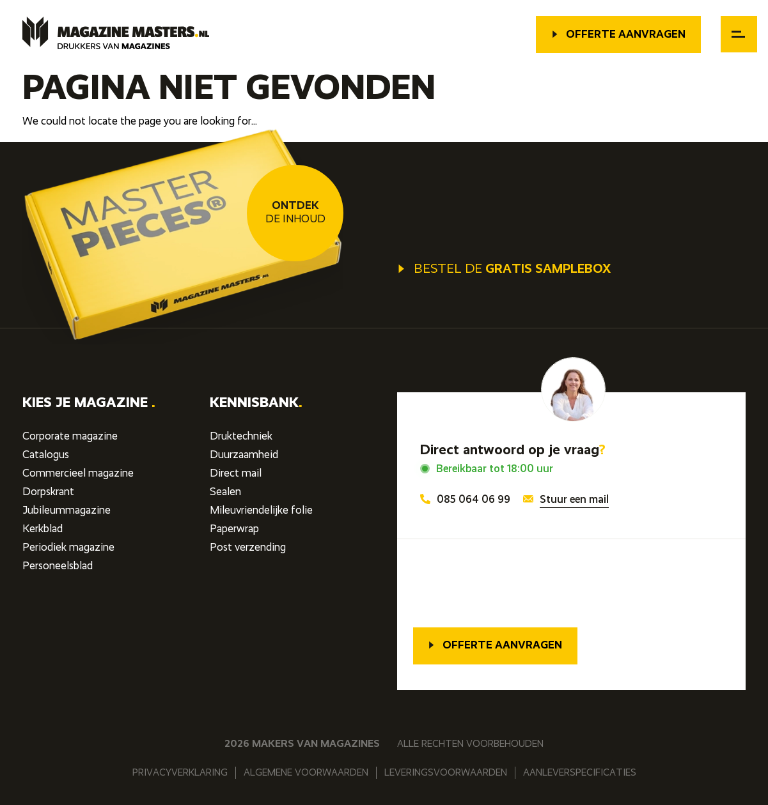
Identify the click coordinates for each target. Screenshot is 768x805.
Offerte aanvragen (618, 34)
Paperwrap (234, 529)
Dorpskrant (48, 492)
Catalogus (45, 455)
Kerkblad (42, 529)
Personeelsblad (57, 566)
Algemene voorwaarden (306, 773)
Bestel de (504, 269)
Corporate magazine (70, 436)
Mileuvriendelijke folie (261, 510)
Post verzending (248, 547)
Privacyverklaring (180, 773)
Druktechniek (241, 436)
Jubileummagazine (66, 510)
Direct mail (236, 473)
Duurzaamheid (244, 455)
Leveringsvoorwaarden (445, 773)
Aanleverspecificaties (579, 773)
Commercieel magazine (78, 473)
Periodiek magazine (68, 547)
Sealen (225, 492)
